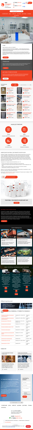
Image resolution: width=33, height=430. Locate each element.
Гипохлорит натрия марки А (5, 329)
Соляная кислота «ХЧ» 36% (5, 340)
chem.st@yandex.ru (8, 422)
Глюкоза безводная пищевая (10, 88)
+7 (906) (16, 418)
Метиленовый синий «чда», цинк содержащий (11, 96)
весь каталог (15, 85)
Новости (14, 13)
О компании (5, 13)
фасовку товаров (3, 387)
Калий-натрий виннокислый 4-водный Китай (27, 105)
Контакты (16, 15)
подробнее (5, 57)
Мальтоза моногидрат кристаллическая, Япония (27, 88)
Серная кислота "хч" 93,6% (11, 104)
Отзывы (29, 13)
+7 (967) (17, 6)
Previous (1, 361)
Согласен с (27, 393)
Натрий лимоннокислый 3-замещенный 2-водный (27, 113)
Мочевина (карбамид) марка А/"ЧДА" (7, 326)
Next (31, 361)
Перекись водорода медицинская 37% (7, 335)
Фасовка (19, 13)
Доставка (24, 13)
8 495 (15, 416)
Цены (10, 13)
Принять (28, 426)
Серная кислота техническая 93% (6, 338)
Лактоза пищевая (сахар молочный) (11, 113)
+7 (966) (17, 3)
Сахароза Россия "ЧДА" (27, 95)
